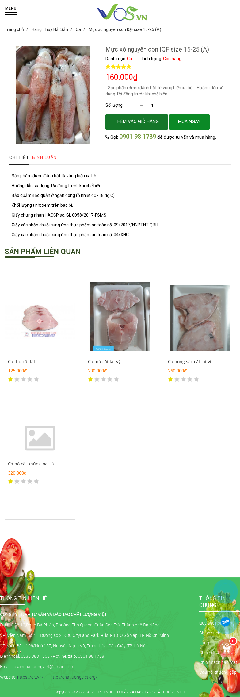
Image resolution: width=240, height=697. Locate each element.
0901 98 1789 (137, 136)
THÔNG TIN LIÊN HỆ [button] (23, 598)
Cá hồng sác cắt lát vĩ (189, 361)
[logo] (122, 19)
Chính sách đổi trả (216, 652)
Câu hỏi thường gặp (218, 672)
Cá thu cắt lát (21, 361)
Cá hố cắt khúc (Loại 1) (31, 464)
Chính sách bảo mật (218, 662)
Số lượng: (114, 105)
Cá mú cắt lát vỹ (104, 361)
